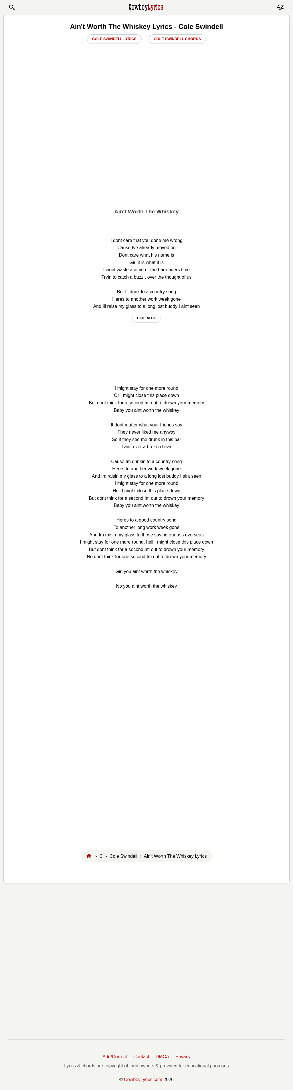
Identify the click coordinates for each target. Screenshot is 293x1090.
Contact (141, 1056)
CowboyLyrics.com (143, 1079)
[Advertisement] (146, 161)
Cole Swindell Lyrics (114, 39)
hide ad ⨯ (146, 318)
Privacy (182, 1056)
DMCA (162, 1056)
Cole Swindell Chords (177, 39)
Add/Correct (114, 1056)
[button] (11, 7)
